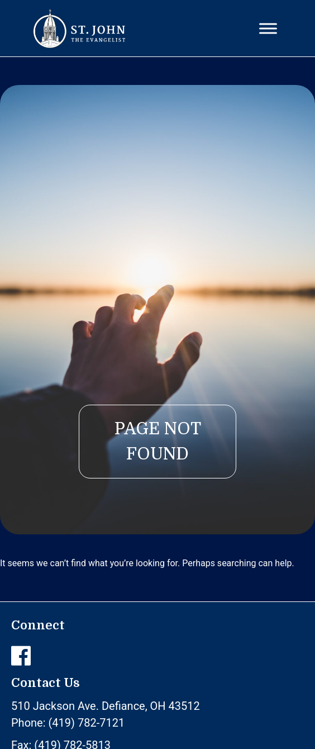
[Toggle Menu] (268, 28)
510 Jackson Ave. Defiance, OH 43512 (105, 706)
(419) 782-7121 (87, 722)
